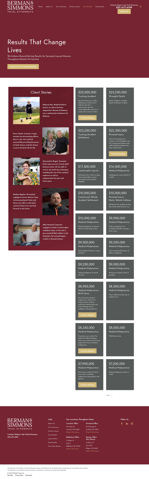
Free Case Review (54, 446)
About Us (51, 423)
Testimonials (52, 442)
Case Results (52, 435)
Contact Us (124, 11)
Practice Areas (53, 431)
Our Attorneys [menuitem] (61, 6)
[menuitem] (10, 475)
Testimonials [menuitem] (99, 6)
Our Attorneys (53, 427)
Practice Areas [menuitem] (74, 6)
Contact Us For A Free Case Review (23, 67)
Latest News (52, 439)
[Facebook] (122, 423)
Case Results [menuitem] (87, 6)
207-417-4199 (12, 437)
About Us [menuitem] (49, 6)
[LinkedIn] (127, 423)
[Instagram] (132, 423)
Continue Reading (87, 118)
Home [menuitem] (40, 6)
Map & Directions (72, 432)
